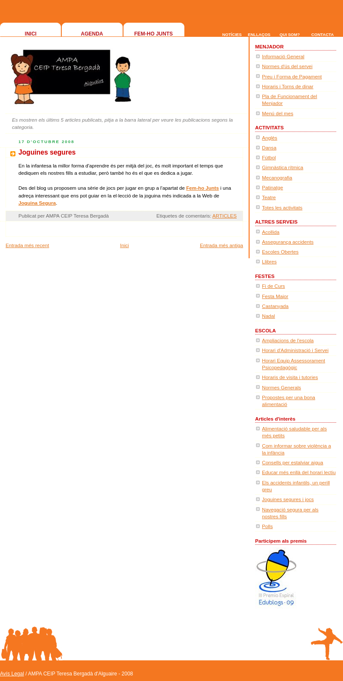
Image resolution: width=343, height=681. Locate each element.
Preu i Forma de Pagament (292, 76)
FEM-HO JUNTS (153, 34)
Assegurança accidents (287, 242)
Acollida (271, 232)
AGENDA (92, 34)
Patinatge (272, 187)
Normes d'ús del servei (287, 66)
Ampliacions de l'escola (287, 340)
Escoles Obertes (280, 251)
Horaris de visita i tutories (290, 377)
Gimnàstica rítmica (282, 167)
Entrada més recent (27, 245)
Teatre (269, 197)
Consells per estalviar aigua (292, 462)
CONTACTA (322, 34)
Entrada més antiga (221, 245)
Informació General (283, 56)
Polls (267, 526)
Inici (124, 245)
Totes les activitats (282, 207)
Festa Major (275, 296)
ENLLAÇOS (259, 34)
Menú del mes (277, 113)
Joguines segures (47, 152)
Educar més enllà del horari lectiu (299, 472)
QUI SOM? (290, 34)
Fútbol (269, 157)
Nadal (268, 316)
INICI (30, 34)
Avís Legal (12, 674)
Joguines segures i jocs (288, 499)
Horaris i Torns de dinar (287, 86)
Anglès (269, 137)
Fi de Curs (273, 286)
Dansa (269, 147)
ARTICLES (224, 215)
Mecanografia (277, 177)
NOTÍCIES (231, 34)
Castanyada (275, 306)
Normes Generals (281, 387)
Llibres (269, 261)
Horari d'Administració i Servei (295, 350)
